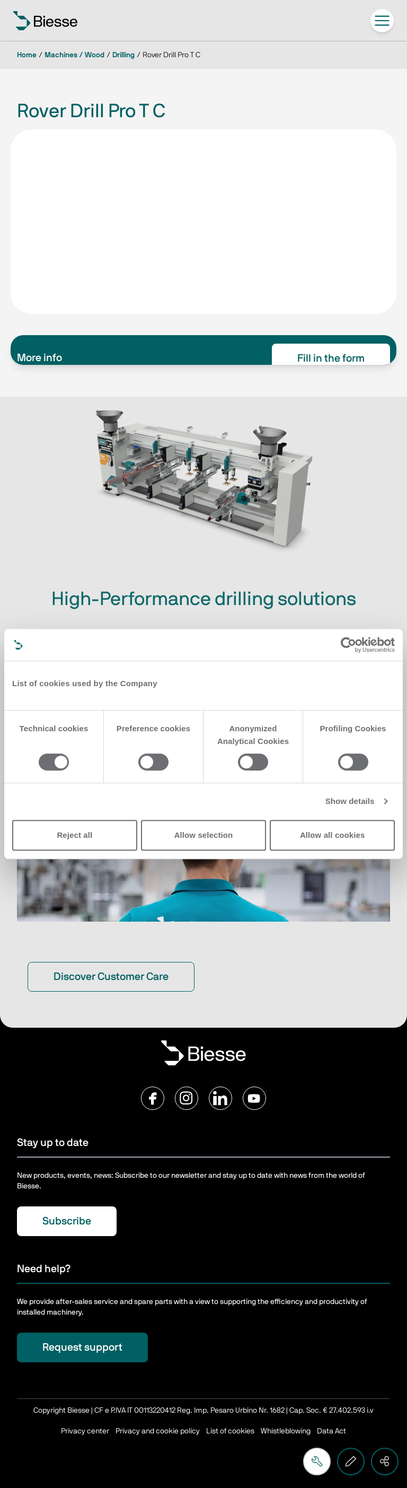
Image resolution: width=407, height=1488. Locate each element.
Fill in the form (331, 358)
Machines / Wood (74, 55)
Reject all (74, 834)
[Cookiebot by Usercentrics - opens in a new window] (348, 645)
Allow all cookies (332, 834)
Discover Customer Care (111, 976)
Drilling (123, 55)
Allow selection (203, 834)
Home (27, 55)
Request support (82, 1347)
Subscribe (66, 1221)
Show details (350, 801)
